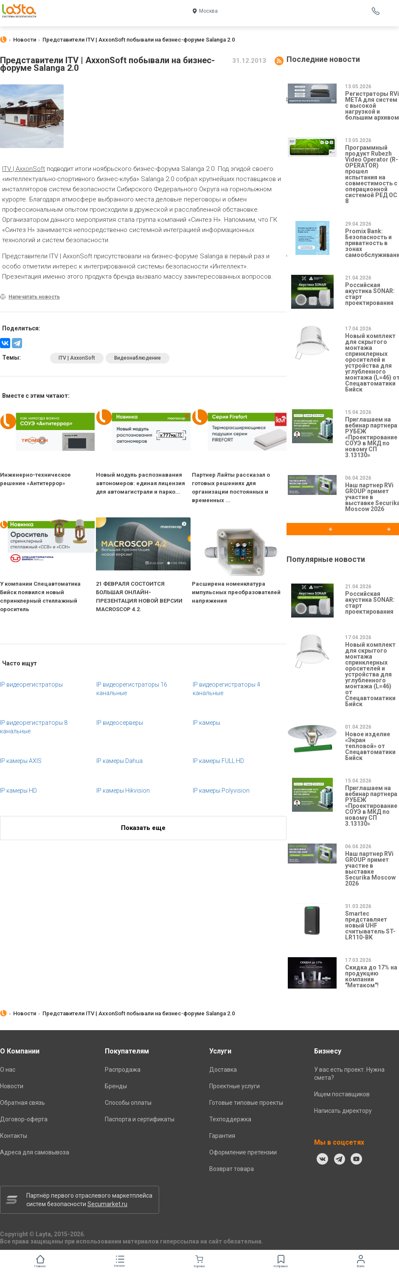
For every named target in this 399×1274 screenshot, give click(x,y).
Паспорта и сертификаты (139, 1119)
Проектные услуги (234, 1086)
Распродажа (122, 1069)
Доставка (223, 1069)
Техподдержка (230, 1119)
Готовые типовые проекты (246, 1102)
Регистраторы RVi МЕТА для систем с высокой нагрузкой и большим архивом (372, 105)
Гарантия (222, 1135)
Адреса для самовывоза (34, 1152)
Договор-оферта (24, 1119)
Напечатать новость (34, 297)
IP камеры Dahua (119, 760)
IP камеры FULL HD (218, 760)
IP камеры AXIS (21, 760)
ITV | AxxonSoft (23, 169)
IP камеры (206, 722)
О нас (7, 1069)
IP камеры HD (18, 790)
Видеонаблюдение (137, 358)
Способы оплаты (128, 1102)
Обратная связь (22, 1102)
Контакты (13, 1135)
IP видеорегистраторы (31, 684)
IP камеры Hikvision (123, 790)
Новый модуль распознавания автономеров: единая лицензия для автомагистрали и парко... (140, 483)
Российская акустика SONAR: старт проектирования (370, 294)
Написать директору (343, 1110)
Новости (11, 1086)
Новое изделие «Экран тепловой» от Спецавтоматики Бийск (370, 746)
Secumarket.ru (107, 1204)
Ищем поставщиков (342, 1094)
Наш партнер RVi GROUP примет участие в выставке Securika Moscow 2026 (370, 868)
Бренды (116, 1086)
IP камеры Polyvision (221, 790)
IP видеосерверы (119, 722)
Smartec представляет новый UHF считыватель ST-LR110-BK (370, 925)
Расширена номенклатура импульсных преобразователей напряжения (236, 592)
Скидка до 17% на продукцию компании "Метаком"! (371, 976)
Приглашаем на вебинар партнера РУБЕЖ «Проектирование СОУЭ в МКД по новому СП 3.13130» (371, 437)
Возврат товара (231, 1168)
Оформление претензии (243, 1152)
